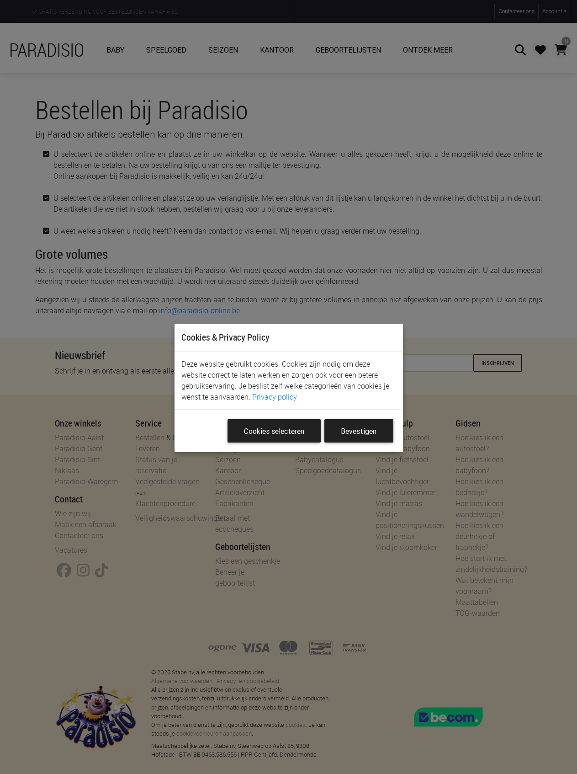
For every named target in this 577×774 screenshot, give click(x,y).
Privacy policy (274, 397)
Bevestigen (358, 431)
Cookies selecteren (274, 431)
